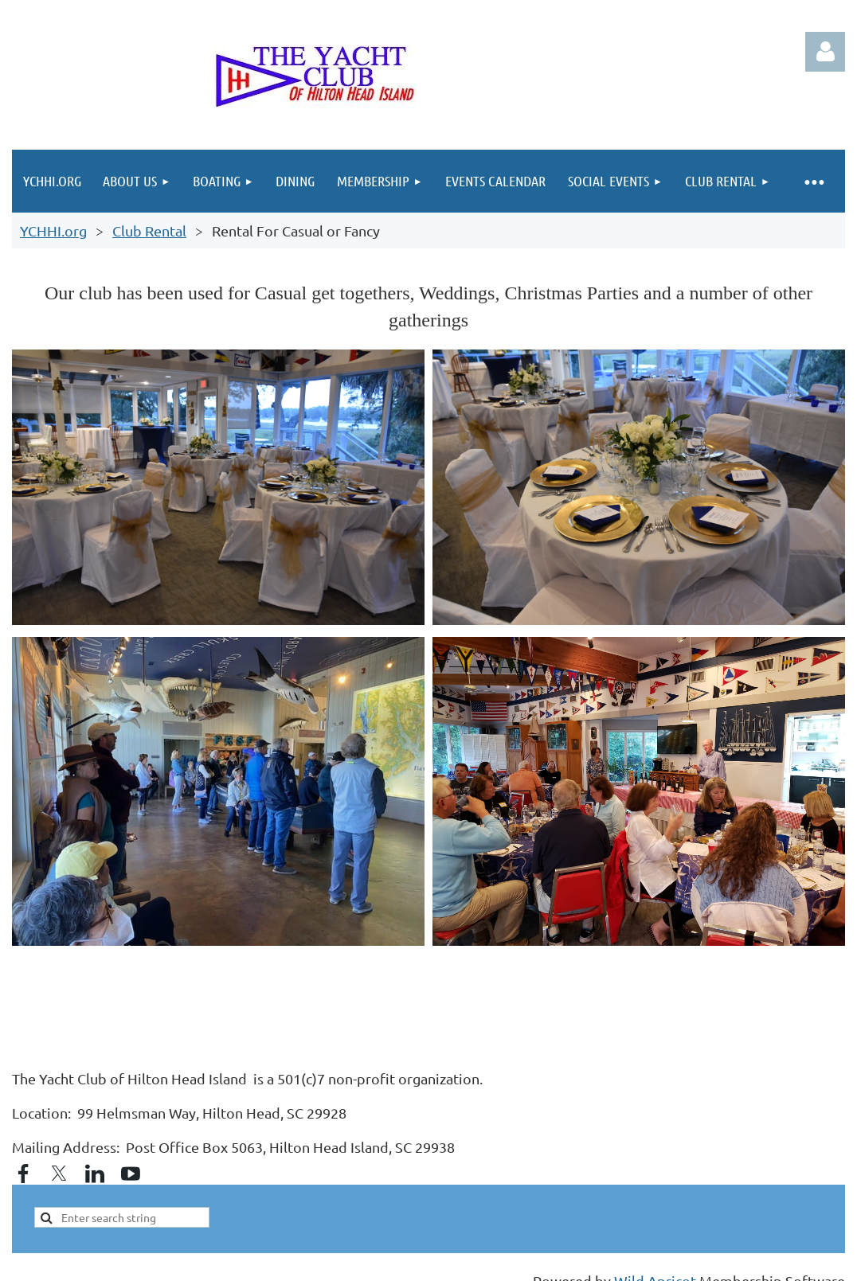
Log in (825, 52)
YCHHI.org (53, 230)
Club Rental (149, 230)
